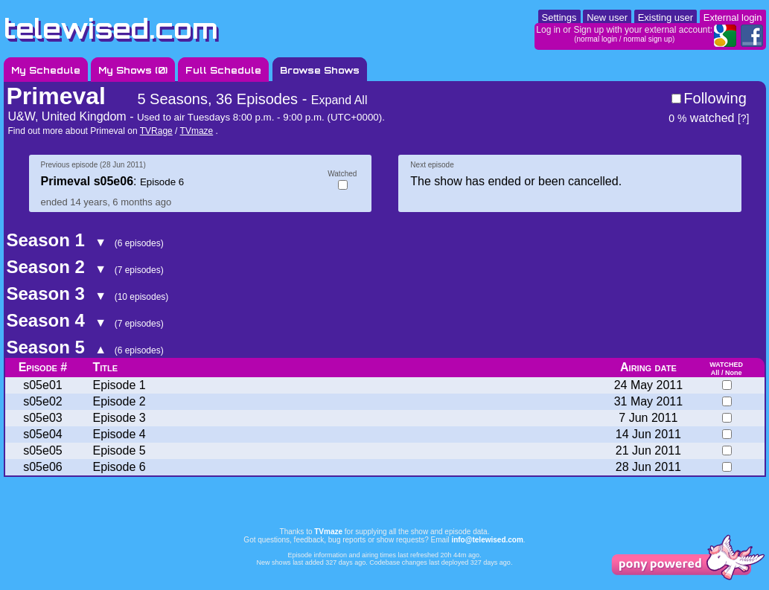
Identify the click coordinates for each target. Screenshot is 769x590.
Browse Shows (320, 70)
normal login (597, 39)
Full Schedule (223, 70)
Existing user (665, 17)
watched (701, 118)
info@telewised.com (487, 540)
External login (732, 17)
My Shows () (132, 70)
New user (607, 17)
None (733, 372)
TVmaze (197, 131)
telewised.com (111, 28)
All (715, 372)
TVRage (156, 131)
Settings (559, 17)
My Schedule (45, 70)
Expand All (339, 100)
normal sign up (647, 39)
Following (714, 98)
